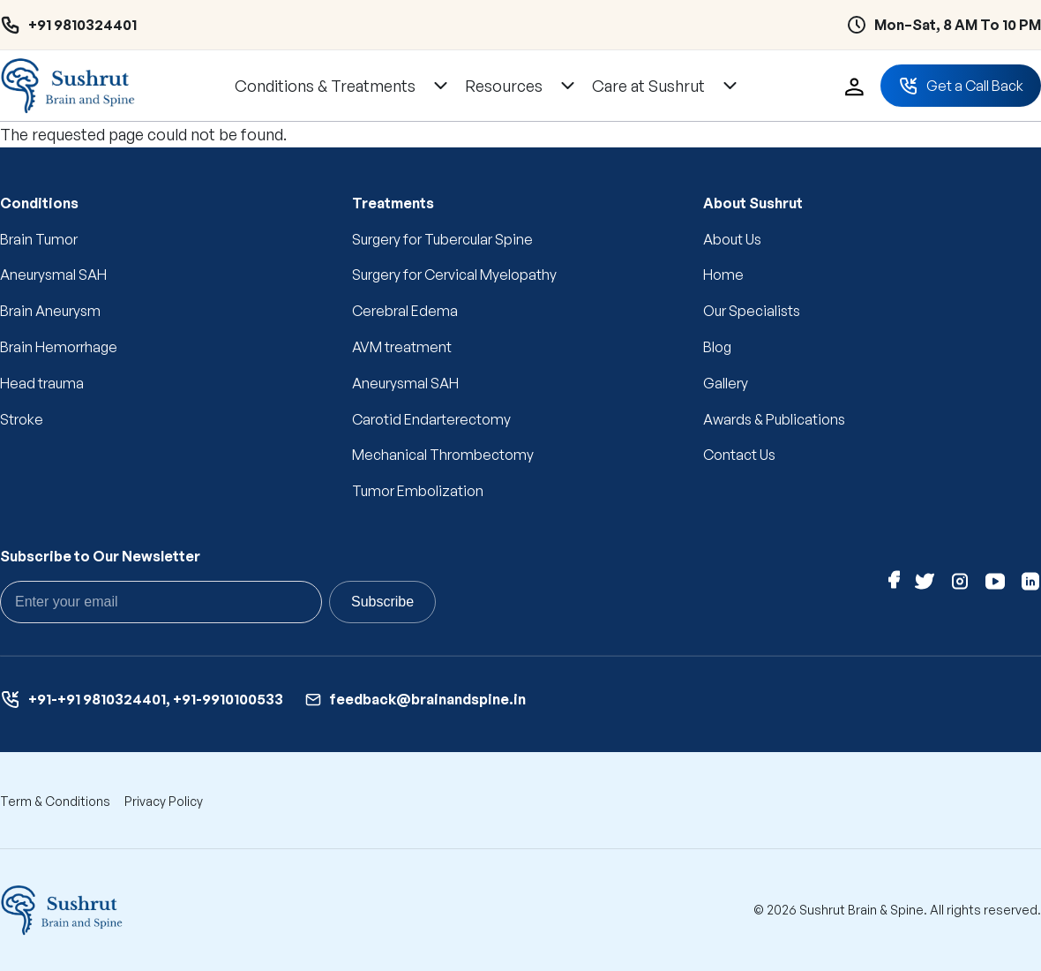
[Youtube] (995, 584)
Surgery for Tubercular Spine (442, 239)
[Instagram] (959, 584)
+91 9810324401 (82, 25)
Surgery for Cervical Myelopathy (454, 274)
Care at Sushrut (648, 85)
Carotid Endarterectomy (431, 419)
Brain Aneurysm (50, 311)
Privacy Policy (163, 801)
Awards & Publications (774, 419)
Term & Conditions (55, 801)
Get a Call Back (960, 85)
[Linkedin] (1030, 584)
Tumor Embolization (417, 491)
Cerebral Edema (405, 311)
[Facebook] (894, 584)
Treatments (393, 203)
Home (723, 274)
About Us (732, 239)
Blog (717, 347)
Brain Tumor (39, 239)
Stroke (21, 419)
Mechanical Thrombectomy (443, 454)
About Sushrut (753, 203)
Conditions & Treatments (325, 85)
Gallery (725, 383)
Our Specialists (751, 311)
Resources (504, 85)
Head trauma (42, 383)
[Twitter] (924, 584)
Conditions (39, 203)
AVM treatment (402, 347)
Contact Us (739, 454)
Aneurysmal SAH (53, 274)
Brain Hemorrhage (58, 347)
